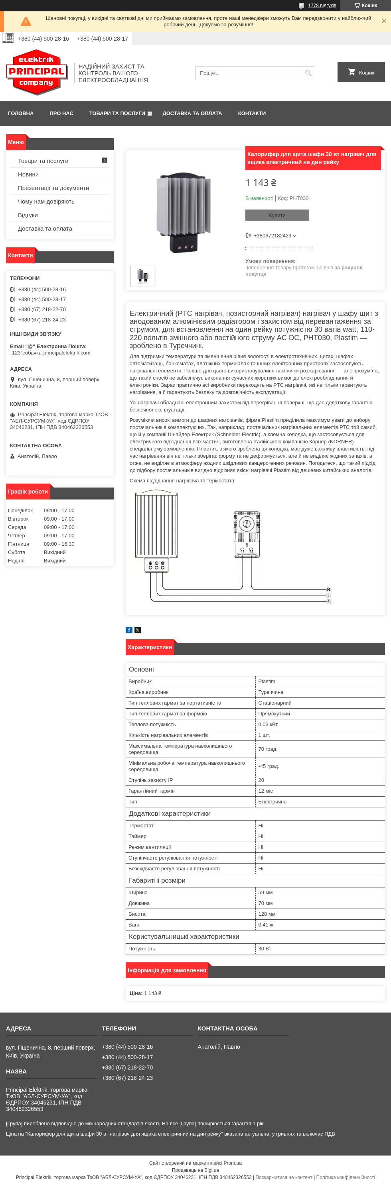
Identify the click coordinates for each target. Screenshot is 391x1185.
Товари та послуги (117, 113)
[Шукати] (308, 73)
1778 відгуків (322, 5)
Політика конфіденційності (345, 1177)
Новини (28, 174)
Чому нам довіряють (46, 201)
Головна (21, 113)
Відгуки (28, 215)
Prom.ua (233, 1163)
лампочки (287, 371)
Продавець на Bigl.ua (195, 1170)
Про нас (61, 113)
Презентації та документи (53, 187)
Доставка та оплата (192, 113)
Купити (277, 215)
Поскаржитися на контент (283, 1177)
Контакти (252, 113)
